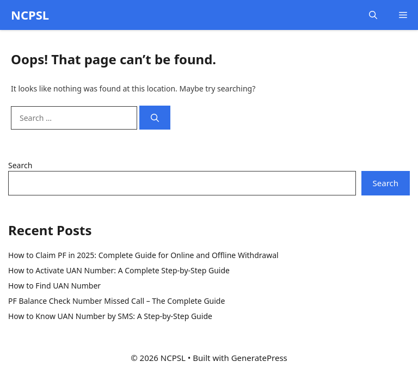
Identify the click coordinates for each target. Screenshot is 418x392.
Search (20, 165)
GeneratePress (259, 357)
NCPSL (30, 15)
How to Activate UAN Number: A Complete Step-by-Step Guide (119, 270)
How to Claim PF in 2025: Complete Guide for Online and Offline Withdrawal (143, 255)
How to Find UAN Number (54, 285)
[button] (373, 15)
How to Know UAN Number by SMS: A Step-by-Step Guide (110, 316)
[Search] (154, 118)
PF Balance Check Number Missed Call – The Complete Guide (116, 301)
